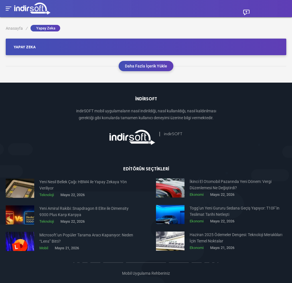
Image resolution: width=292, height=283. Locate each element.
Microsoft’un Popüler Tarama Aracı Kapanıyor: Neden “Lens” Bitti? (86, 238)
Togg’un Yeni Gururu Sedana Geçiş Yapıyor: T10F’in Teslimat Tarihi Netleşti (234, 211)
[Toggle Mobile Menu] (8, 8)
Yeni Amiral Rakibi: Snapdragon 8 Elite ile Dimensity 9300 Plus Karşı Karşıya (84, 211)
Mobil (43, 248)
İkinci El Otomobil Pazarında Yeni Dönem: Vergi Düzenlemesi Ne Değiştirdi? (230, 184)
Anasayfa (16, 28)
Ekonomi (197, 194)
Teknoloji (46, 195)
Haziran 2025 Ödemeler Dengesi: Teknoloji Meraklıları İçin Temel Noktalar (236, 237)
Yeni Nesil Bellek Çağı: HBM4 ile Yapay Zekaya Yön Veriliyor (83, 185)
